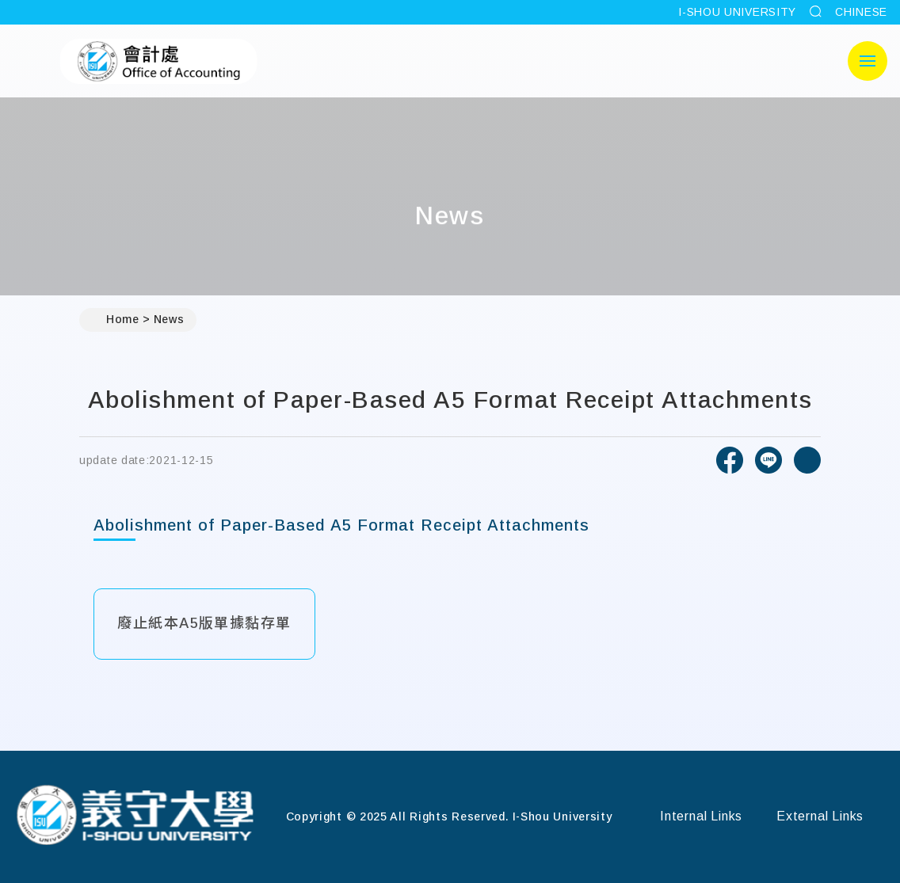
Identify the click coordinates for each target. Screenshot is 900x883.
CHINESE (861, 12)
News (169, 319)
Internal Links (701, 816)
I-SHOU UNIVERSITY (737, 12)
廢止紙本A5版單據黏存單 (204, 623)
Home (115, 320)
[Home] (135, 817)
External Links (820, 816)
